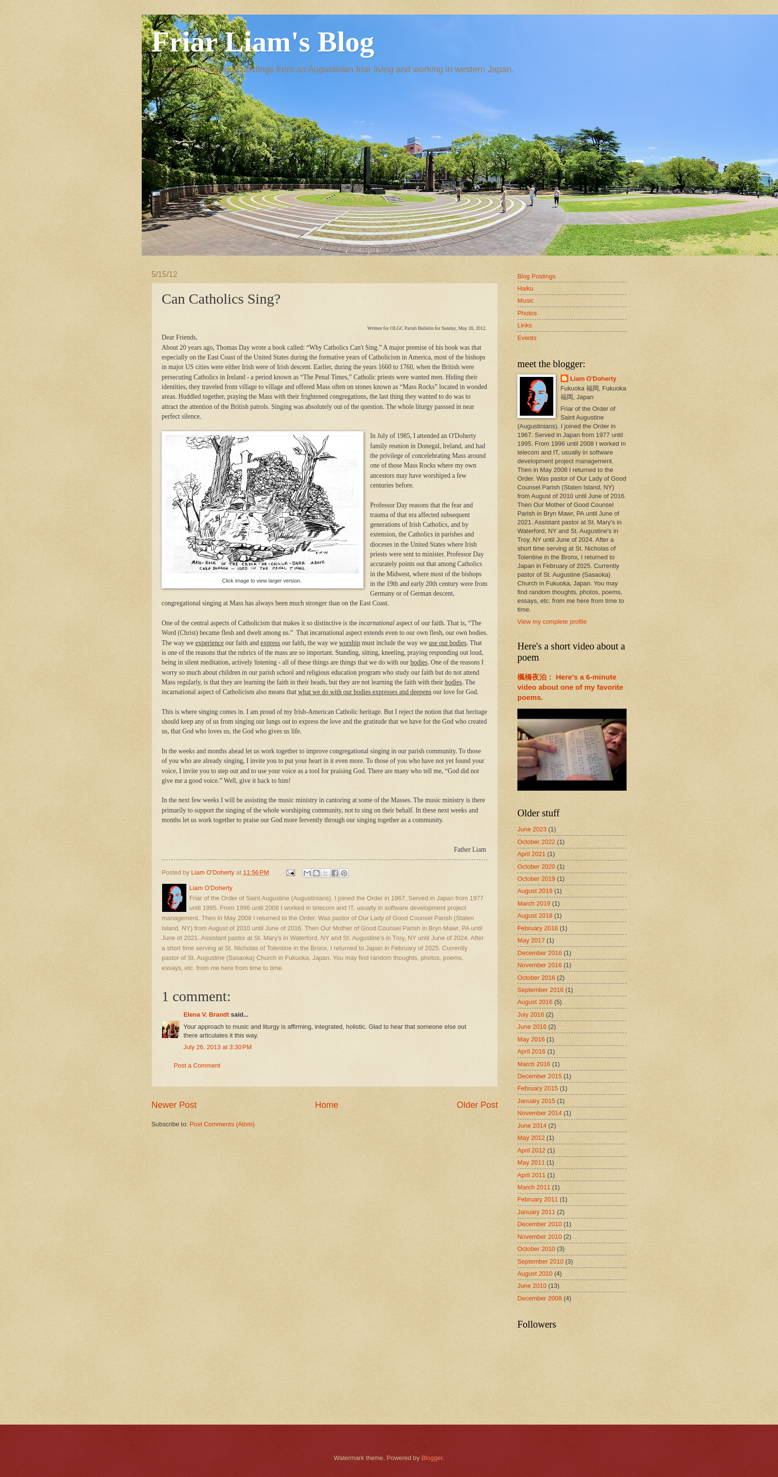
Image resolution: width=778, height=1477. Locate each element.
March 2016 (533, 1064)
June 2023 (531, 829)
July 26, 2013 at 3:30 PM (217, 1047)
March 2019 (533, 903)
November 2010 (539, 1236)
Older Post (477, 1105)
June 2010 (531, 1285)
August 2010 (534, 1273)
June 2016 (531, 1026)
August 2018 (534, 915)
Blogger (432, 1457)
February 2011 (537, 1199)
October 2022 (536, 841)
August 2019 (534, 890)
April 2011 (531, 1175)
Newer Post (174, 1105)
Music (525, 300)
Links (524, 325)
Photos (527, 313)
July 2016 (530, 1014)
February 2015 (537, 1088)
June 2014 (531, 1125)
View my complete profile (552, 621)
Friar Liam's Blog (262, 42)
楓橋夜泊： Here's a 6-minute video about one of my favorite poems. (570, 687)
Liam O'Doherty (593, 378)
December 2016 (539, 953)
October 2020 (536, 866)
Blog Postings (536, 276)
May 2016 (531, 1039)
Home (326, 1105)
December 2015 (539, 1076)
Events (526, 337)
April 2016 (531, 1051)
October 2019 (536, 878)
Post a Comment (197, 1065)
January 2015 (536, 1100)
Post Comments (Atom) (222, 1124)
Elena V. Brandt (206, 1014)
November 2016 (539, 965)
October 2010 (536, 1248)
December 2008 (539, 1298)
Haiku (525, 288)
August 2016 (534, 1002)
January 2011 (536, 1212)
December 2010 (539, 1224)
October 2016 (536, 977)
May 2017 (531, 940)
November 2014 (539, 1113)
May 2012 (531, 1137)
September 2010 (540, 1261)
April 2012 (531, 1150)
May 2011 (531, 1162)
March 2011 (533, 1187)
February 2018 (537, 928)
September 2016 (540, 989)
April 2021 (531, 854)
